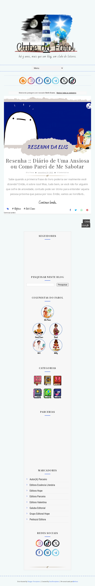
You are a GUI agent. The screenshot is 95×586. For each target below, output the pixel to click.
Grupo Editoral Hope (40, 513)
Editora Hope (36, 490)
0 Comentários (63, 172)
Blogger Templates (34, 581)
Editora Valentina (38, 502)
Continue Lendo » (10, 213)
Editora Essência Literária (42, 485)
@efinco (75, 581)
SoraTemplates (54, 581)
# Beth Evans (29, 209)
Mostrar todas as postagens (66, 93)
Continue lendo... (48, 203)
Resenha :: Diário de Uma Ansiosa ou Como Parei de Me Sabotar (47, 163)
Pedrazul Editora (38, 519)
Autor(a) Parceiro (38, 479)
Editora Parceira (37, 496)
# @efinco (16, 209)
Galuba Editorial (37, 508)
